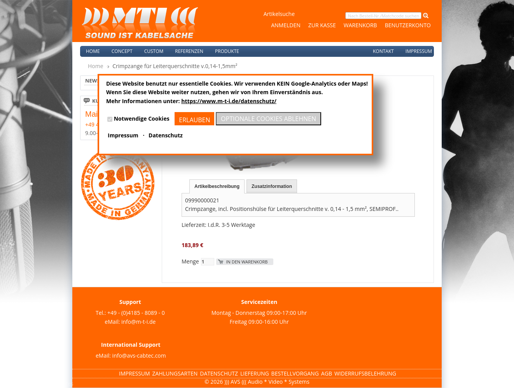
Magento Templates (48, 383)
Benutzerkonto (408, 25)
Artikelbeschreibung (217, 186)
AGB (326, 373)
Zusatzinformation (272, 186)
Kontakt (383, 51)
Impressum (419, 51)
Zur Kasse (322, 25)
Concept (122, 51)
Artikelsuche (279, 14)
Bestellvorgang (295, 373)
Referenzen (189, 51)
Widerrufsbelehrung (365, 373)
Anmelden (286, 25)
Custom (154, 51)
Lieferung (254, 373)
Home (93, 51)
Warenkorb (360, 25)
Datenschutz (219, 373)
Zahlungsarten (175, 373)
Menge (190, 261)
